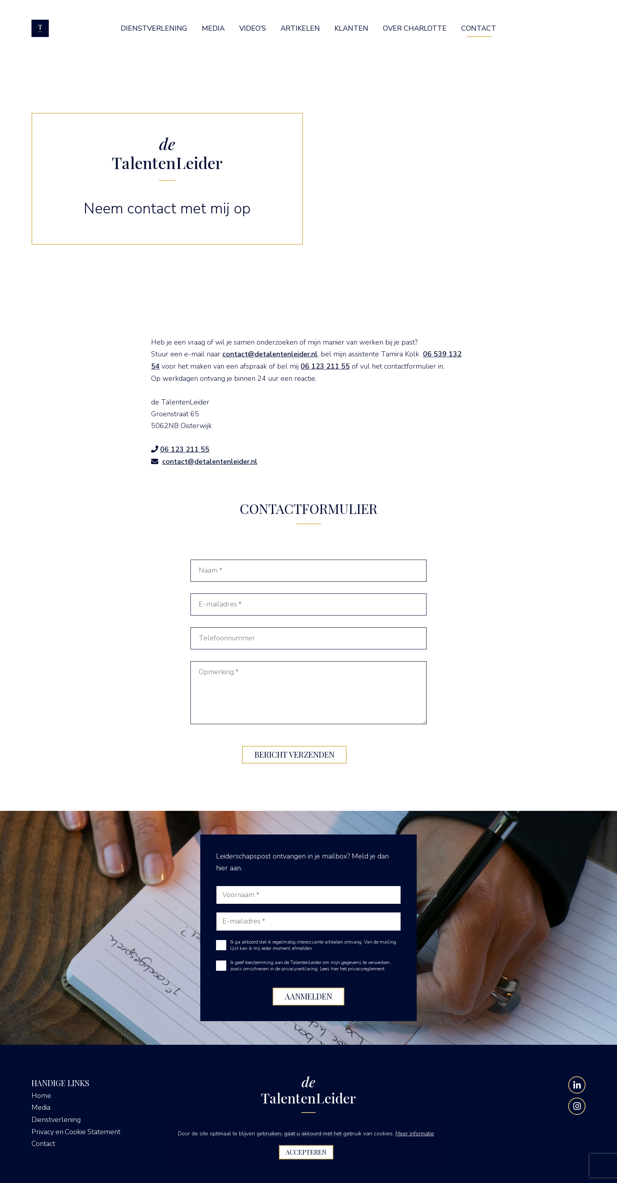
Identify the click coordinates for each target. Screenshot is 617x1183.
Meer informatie (414, 1133)
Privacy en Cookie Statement (76, 1130)
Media (40, 1106)
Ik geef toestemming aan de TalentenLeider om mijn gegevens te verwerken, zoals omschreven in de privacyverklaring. (310, 965)
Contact (43, 1142)
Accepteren (306, 1152)
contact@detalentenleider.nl (270, 354)
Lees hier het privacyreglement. (353, 968)
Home (41, 1095)
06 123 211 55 (325, 366)
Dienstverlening (56, 1118)
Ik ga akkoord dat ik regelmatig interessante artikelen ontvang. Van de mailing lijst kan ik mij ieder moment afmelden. (313, 944)
